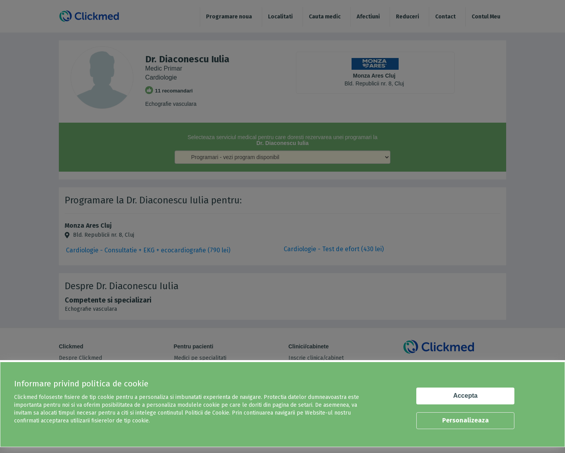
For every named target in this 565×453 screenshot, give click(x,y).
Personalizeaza (465, 420)
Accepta (465, 395)
